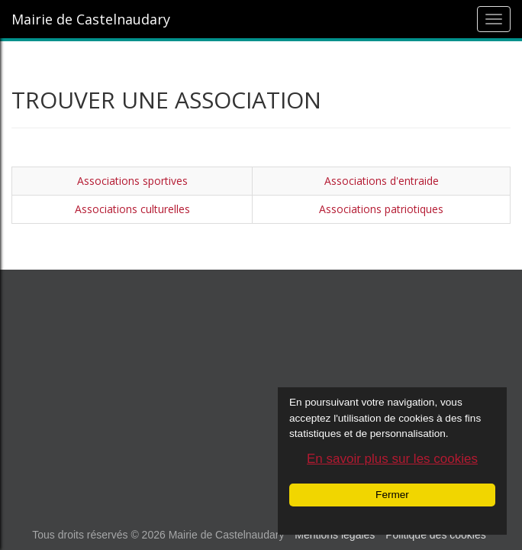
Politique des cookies (435, 535)
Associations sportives (132, 180)
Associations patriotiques (381, 209)
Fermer (392, 494)
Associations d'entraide (381, 180)
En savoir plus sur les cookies (392, 458)
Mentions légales (335, 535)
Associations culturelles (132, 209)
